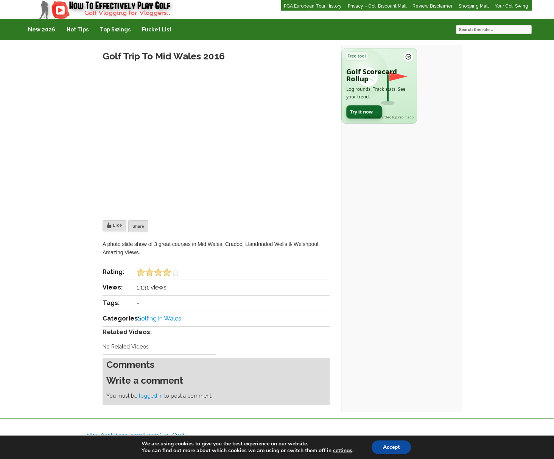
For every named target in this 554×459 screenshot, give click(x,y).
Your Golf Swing (511, 6)
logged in (151, 396)
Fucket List (156, 29)
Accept (391, 447)
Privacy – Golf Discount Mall (377, 6)
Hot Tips (78, 29)
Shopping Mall (474, 6)
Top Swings (115, 29)
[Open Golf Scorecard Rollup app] (379, 86)
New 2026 (41, 29)
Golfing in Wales (159, 318)
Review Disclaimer (432, 6)
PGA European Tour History (313, 6)
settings (342, 450)
